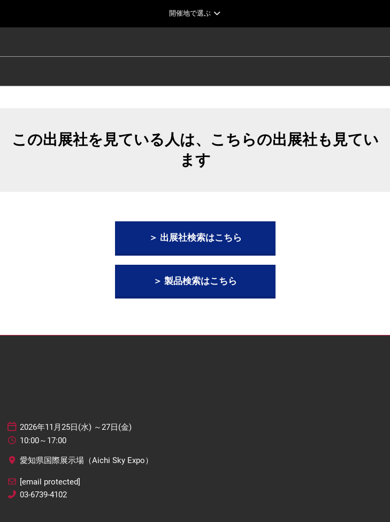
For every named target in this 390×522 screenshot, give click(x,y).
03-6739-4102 (43, 494)
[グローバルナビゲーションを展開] (195, 13)
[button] (195, 237)
